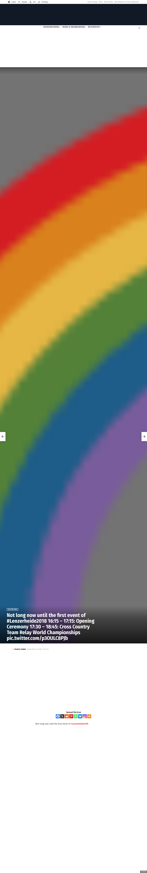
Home (100, 2)
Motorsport (94, 27)
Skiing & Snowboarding (73, 27)
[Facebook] (58, 716)
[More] (89, 716)
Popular (24, 2)
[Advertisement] (73, 49)
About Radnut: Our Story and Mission (126, 2)
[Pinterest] (71, 716)
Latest (13, 2)
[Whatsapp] (76, 716)
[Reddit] (67, 716)
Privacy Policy (108, 2)
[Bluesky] (80, 716)
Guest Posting (92, 2)
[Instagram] (85, 716)
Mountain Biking (51, 27)
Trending (44, 2)
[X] (62, 716)
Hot (34, 2)
